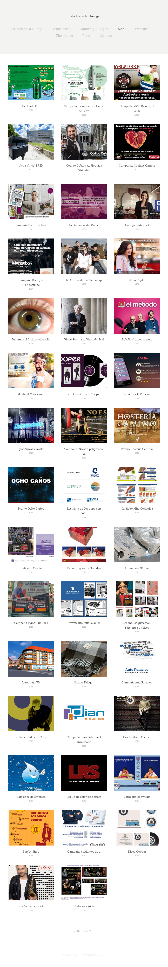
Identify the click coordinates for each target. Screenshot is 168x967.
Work (121, 29)
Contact (106, 36)
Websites (141, 29)
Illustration (64, 36)
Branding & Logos (94, 29)
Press (86, 36)
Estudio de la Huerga (84, 16)
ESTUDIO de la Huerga (94, 955)
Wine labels (61, 29)
